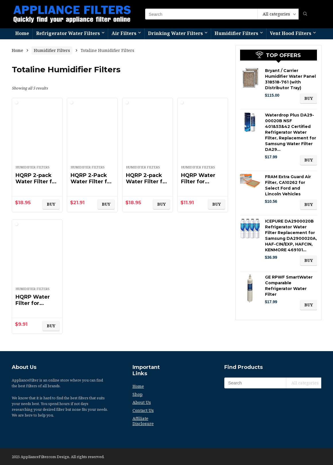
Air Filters (124, 33)
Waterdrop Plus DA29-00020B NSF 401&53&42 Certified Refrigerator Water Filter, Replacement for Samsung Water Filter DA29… (290, 132)
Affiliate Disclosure (143, 421)
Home (22, 33)
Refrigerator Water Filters (68, 33)
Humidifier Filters (236, 33)
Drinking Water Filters (175, 33)
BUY (51, 204)
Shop (138, 394)
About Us (142, 402)
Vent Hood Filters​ (290, 33)
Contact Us (143, 410)
